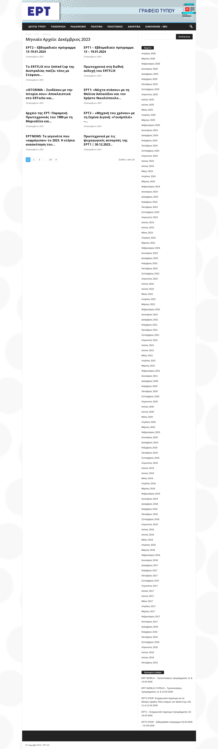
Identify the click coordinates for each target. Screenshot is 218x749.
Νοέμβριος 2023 (150, 202)
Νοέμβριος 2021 (150, 324)
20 (50, 159)
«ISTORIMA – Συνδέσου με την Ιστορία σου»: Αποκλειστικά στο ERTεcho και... (49, 94)
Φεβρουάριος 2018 (151, 555)
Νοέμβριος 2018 (150, 509)
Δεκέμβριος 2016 (150, 626)
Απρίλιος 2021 (149, 360)
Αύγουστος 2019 (150, 463)
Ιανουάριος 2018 (150, 560)
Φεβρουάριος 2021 (151, 371)
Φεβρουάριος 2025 (151, 125)
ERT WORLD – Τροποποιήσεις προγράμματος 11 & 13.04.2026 (167, 680)
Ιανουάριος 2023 (150, 253)
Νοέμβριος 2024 (150, 140)
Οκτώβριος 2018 (150, 514)
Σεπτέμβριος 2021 (150, 335)
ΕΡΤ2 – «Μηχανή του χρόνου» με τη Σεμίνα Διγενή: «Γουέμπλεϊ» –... (109, 117)
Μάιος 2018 (147, 539)
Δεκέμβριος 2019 (150, 442)
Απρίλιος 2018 (149, 545)
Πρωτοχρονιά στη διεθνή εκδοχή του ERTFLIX (103, 68)
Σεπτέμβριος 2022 (150, 273)
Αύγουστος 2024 (150, 156)
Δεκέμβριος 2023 (150, 197)
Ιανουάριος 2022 (150, 314)
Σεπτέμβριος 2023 (150, 212)
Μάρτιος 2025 (148, 120)
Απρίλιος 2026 (149, 53)
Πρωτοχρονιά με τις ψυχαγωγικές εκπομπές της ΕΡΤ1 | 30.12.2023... (106, 140)
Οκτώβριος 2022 (150, 268)
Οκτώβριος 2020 (150, 391)
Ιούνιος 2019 (148, 473)
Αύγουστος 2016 (150, 647)
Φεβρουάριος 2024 (151, 186)
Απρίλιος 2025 (149, 115)
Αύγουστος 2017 (150, 586)
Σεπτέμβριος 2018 (150, 519)
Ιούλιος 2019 (148, 468)
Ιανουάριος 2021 (150, 376)
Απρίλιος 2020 (149, 422)
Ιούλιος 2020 (148, 406)
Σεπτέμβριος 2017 (150, 580)
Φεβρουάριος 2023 (151, 248)
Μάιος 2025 (147, 110)
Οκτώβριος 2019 (150, 452)
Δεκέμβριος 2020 (150, 381)
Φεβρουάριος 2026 (151, 63)
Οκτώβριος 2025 (150, 84)
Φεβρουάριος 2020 (151, 432)
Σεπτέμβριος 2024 (150, 150)
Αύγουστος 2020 (150, 401)
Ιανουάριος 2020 (150, 437)
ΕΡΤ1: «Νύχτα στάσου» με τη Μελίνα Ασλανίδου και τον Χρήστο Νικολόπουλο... (106, 94)
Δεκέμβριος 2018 (150, 504)
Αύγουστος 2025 (150, 94)
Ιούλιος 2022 (148, 284)
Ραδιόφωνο (78, 26)
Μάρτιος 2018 (148, 550)
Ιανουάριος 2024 (150, 191)
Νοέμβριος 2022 (150, 263)
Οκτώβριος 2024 (150, 145)
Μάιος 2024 (147, 171)
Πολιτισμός (115, 26)
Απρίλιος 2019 (149, 483)
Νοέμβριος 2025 (150, 79)
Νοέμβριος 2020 (150, 386)
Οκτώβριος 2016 (150, 637)
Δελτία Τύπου (37, 26)
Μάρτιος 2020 (148, 427)
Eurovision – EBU (156, 26)
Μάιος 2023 (147, 232)
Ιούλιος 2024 (148, 161)
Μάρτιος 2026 (148, 58)
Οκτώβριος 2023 (150, 207)
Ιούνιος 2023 (148, 227)
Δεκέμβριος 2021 (150, 319)
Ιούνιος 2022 (148, 289)
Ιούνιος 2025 (148, 104)
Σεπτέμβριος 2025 (150, 89)
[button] (191, 26)
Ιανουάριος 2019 (150, 499)
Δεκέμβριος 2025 (150, 74)
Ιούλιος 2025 (148, 99)
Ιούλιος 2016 (148, 652)
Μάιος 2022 (147, 294)
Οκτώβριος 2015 (150, 662)
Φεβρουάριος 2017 (151, 616)
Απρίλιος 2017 (149, 606)
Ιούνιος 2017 (148, 596)
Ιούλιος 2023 (148, 222)
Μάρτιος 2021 (148, 365)
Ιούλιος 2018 (148, 529)
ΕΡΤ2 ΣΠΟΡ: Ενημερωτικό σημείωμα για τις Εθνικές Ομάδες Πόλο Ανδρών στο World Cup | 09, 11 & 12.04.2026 (166, 702)
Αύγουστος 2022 (150, 278)
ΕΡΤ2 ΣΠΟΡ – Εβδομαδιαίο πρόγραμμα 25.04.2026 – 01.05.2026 (167, 724)
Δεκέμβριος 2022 (150, 258)
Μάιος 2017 (147, 601)
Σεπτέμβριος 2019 (150, 458)
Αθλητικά (134, 26)
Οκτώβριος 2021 (150, 330)
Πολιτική (96, 26)
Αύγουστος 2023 (150, 217)
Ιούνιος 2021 (148, 350)
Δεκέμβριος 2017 (150, 565)
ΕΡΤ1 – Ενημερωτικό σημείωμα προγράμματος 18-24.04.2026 (167, 714)
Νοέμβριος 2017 (150, 570)
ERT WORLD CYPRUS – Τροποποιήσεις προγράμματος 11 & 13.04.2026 (162, 690)
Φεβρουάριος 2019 (151, 493)
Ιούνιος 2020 (148, 411)
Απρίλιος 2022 (149, 299)
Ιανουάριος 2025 (150, 130)
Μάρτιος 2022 (148, 304)
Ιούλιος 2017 (148, 591)
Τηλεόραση (58, 26)
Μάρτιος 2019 (148, 488)
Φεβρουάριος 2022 (151, 309)
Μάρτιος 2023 (148, 243)
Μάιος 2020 (147, 417)
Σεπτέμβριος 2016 (150, 642)
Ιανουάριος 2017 (150, 621)
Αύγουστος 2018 (150, 524)
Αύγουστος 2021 (150, 340)
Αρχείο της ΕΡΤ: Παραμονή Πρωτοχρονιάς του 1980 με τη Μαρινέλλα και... (49, 117)
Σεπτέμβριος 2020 (150, 396)
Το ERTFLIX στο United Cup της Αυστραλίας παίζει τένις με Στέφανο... (50, 70)
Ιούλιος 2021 (148, 345)
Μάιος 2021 (147, 355)
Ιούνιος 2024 (148, 166)
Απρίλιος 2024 (149, 176)
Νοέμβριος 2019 (150, 447)
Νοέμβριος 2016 (150, 632)
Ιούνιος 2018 (148, 534)
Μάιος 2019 (147, 478)
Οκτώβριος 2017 (150, 575)
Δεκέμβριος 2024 (150, 135)
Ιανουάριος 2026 (150, 69)
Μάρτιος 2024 (148, 181)
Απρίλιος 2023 (149, 237)
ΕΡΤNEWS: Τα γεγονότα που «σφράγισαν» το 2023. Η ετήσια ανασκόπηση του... (50, 140)
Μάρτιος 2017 (148, 611)
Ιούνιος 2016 (148, 657)
